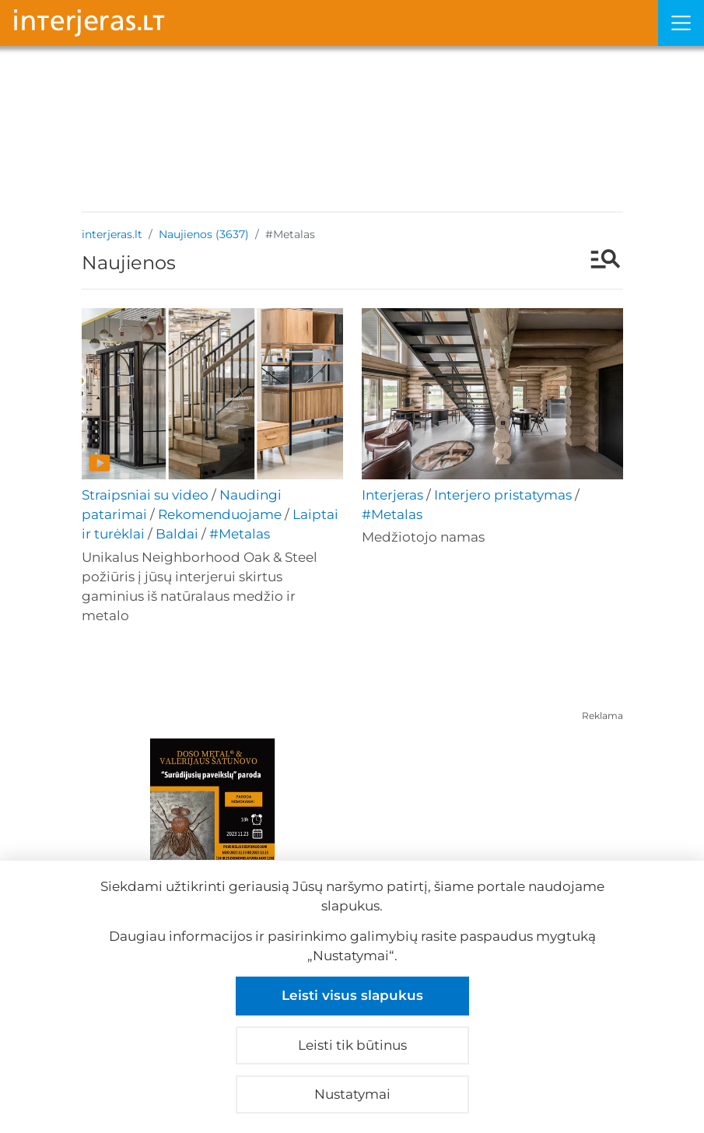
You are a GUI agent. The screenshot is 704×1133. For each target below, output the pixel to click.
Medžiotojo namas (423, 537)
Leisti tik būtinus (352, 1045)
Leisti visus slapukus (352, 995)
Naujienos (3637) (204, 234)
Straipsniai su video (145, 495)
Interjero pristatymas (503, 495)
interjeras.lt (112, 234)
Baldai (177, 534)
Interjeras (392, 495)
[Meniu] (681, 23)
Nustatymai (352, 1094)
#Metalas (239, 534)
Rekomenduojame (220, 514)
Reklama (602, 715)
